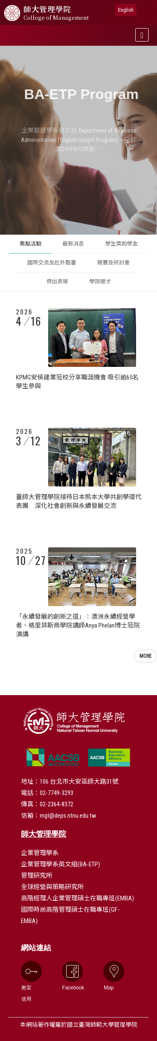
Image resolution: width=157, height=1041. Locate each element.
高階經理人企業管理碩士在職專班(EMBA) (77, 898)
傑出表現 (57, 281)
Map (108, 976)
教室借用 (26, 981)
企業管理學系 (40, 853)
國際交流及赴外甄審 (51, 262)
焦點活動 (30, 244)
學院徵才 (100, 281)
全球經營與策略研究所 (52, 887)
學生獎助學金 (121, 244)
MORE (145, 656)
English (126, 10)
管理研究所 (36, 875)
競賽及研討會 (113, 262)
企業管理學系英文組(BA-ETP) (60, 864)
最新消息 (73, 244)
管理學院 (56, 13)
